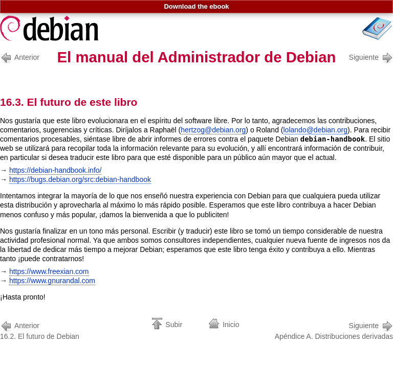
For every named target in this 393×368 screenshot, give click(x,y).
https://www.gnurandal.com (52, 281)
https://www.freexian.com (49, 271)
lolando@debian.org (315, 130)
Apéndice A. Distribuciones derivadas (334, 329)
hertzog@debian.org (213, 130)
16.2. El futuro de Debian (39, 329)
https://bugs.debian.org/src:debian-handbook (80, 179)
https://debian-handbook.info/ (55, 170)
